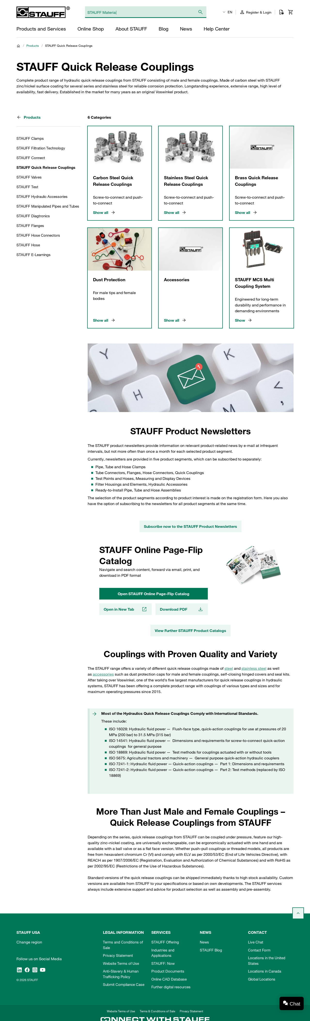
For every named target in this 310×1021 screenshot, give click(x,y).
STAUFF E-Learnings (33, 254)
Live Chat (255, 942)
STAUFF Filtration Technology (40, 148)
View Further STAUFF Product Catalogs (190, 630)
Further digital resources (171, 987)
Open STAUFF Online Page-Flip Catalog (153, 593)
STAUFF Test (27, 187)
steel (229, 668)
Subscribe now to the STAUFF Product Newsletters (190, 526)
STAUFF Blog (211, 950)
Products (32, 45)
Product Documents (167, 971)
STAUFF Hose (28, 245)
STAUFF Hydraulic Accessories (42, 196)
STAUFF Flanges (30, 225)
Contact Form (259, 950)
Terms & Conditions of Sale (157, 1011)
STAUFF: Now (163, 963)
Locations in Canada (264, 971)
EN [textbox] (230, 12)
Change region (29, 942)
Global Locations (261, 979)
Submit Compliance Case (123, 984)
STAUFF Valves (29, 177)
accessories (103, 674)
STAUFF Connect (30, 158)
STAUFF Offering (165, 942)
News (204, 942)
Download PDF (181, 609)
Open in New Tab (125, 609)
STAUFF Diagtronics (33, 216)
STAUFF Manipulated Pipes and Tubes (47, 206)
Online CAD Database (169, 979)
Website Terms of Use (121, 963)
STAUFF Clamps (30, 138)
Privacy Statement (118, 955)
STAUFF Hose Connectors (38, 235)
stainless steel (253, 668)
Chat (295, 1003)
